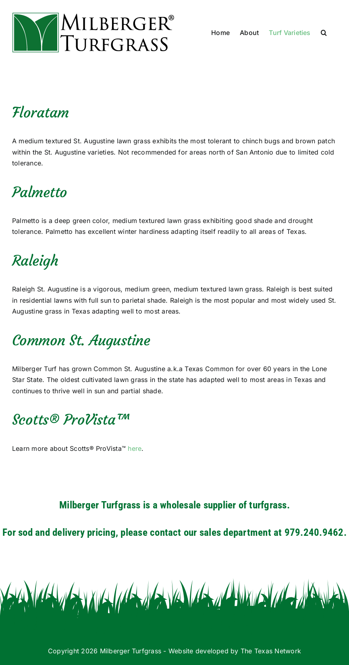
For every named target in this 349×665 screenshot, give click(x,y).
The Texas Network (271, 651)
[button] (324, 32)
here (134, 448)
